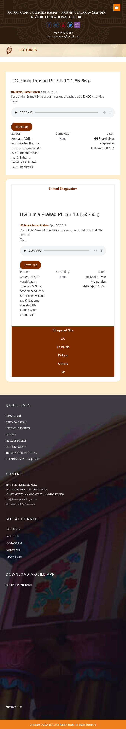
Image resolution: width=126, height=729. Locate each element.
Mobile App (14, 557)
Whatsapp (13, 550)
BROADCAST (13, 416)
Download (21, 127)
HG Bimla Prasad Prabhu (25, 92)
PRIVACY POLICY (16, 440)
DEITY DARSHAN (16, 422)
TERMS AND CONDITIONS (21, 453)
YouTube (13, 536)
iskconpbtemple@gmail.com (63, 36)
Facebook (13, 529)
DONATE (11, 434)
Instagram (14, 543)
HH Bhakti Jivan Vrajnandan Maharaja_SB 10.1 (103, 143)
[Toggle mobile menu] (117, 7)
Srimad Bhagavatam (40, 96)
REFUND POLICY (16, 446)
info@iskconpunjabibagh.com (21, 499)
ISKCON (88, 96)
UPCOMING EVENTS (18, 428)
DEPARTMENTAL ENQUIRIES (23, 459)
